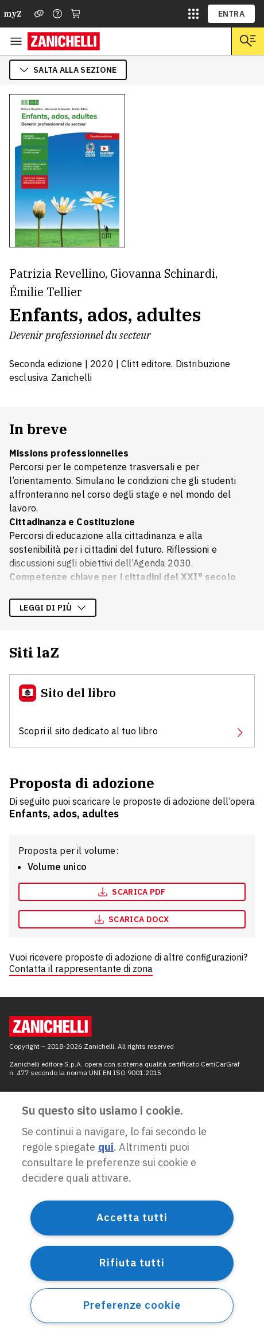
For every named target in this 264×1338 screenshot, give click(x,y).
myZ (12, 14)
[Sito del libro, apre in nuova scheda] (132, 710)
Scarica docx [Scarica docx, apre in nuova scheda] (132, 919)
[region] (132, 1215)
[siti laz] (193, 14)
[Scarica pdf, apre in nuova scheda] (132, 892)
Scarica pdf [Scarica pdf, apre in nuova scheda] (131, 892)
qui (106, 1147)
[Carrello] (75, 13)
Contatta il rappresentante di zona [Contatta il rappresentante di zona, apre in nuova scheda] (81, 968)
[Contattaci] (57, 13)
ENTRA (231, 14)
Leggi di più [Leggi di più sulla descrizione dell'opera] (53, 608)
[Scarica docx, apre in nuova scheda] (132, 919)
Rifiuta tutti (132, 1262)
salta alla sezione (68, 70)
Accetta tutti (132, 1217)
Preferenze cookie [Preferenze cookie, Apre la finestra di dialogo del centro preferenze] (131, 1305)
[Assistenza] (39, 13)
